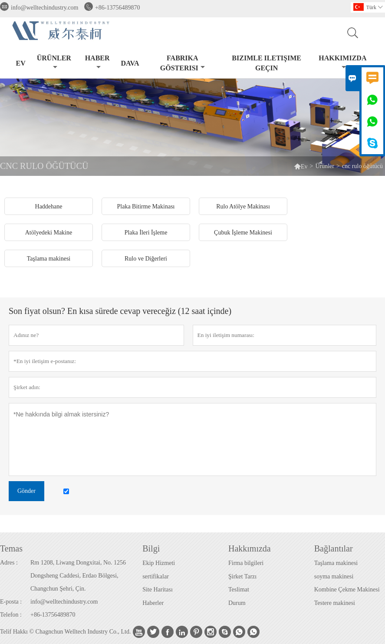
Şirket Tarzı (242, 576)
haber (97, 62)
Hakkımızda (342, 62)
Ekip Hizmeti (158, 563)
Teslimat (238, 589)
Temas (11, 548)
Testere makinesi (334, 603)
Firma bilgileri (245, 563)
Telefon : (11, 614)
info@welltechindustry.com (44, 7)
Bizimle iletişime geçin (266, 63)
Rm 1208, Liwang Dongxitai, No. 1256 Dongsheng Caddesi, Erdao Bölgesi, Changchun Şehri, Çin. (78, 575)
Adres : (9, 562)
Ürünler (54, 62)
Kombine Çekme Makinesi (347, 589)
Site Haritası (157, 589)
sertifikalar (155, 576)
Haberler (153, 603)
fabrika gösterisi (182, 63)
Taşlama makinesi (336, 563)
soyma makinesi (334, 576)
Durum (237, 603)
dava (130, 63)
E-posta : (11, 601)
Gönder (26, 491)
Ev (21, 63)
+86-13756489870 (117, 7)
